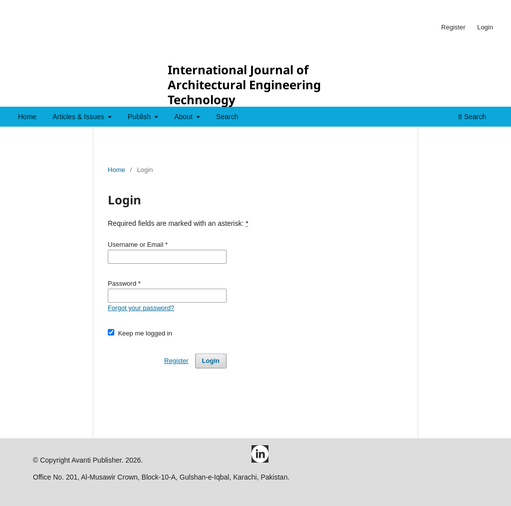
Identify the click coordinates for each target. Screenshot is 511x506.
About (184, 117)
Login (485, 27)
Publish (140, 117)
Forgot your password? (141, 308)
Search (227, 117)
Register (453, 27)
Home (27, 117)
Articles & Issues (79, 117)
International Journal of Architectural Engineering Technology (244, 84)
